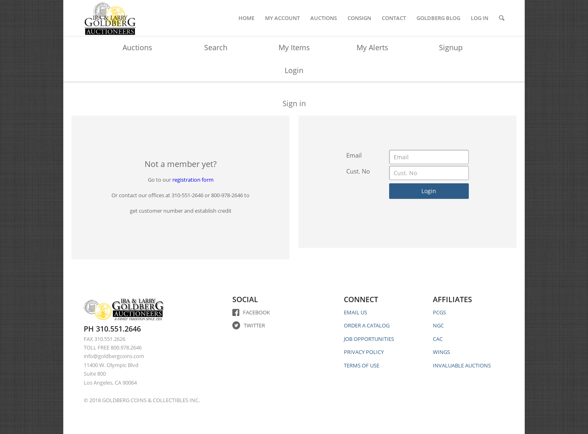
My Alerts (372, 47)
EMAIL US (355, 312)
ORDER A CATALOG (367, 325)
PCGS (439, 312)
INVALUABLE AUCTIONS (462, 365)
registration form (193, 179)
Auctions (137, 47)
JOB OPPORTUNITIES (369, 339)
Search (215, 47)
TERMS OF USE (361, 365)
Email (354, 155)
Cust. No (358, 171)
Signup (451, 47)
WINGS (441, 352)
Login (294, 70)
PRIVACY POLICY (364, 352)
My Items (294, 47)
